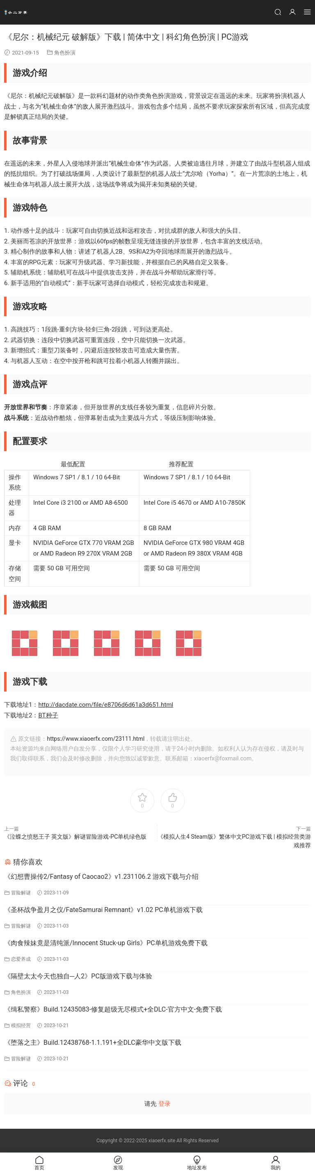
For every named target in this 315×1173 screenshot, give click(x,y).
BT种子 (48, 715)
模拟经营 (21, 1025)
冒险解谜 (21, 893)
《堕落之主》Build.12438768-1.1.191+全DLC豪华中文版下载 (92, 1042)
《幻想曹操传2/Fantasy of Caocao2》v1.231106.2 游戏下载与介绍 (101, 876)
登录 (164, 1103)
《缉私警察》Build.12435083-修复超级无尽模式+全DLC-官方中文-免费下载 (113, 1009)
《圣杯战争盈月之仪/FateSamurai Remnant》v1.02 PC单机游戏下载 (103, 910)
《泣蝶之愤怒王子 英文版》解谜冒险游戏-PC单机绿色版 (75, 836)
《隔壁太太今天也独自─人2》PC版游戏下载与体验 (78, 976)
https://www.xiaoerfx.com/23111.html (95, 738)
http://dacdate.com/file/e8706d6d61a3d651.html (105, 704)
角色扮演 (64, 53)
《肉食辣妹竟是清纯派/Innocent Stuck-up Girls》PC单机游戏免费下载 (106, 943)
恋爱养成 (21, 959)
